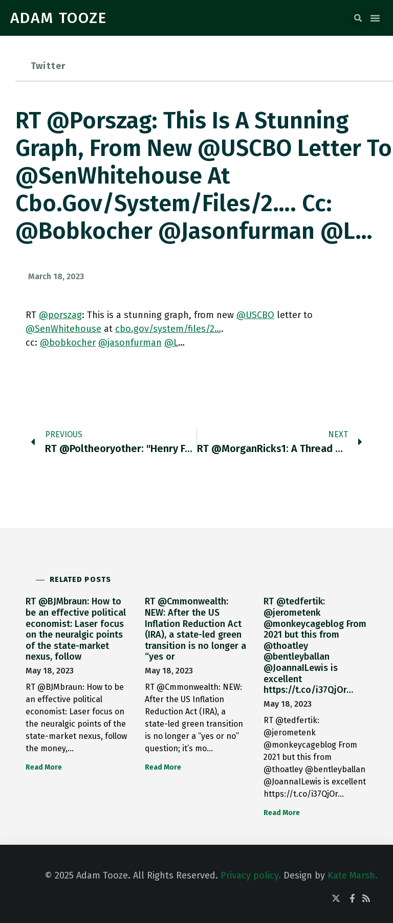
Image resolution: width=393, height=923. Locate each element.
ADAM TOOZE (58, 18)
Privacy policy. (251, 875)
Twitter (48, 66)
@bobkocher (68, 342)
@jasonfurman (130, 342)
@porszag (60, 315)
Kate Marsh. (353, 875)
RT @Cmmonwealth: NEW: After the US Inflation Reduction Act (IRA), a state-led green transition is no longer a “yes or (195, 629)
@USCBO (255, 315)
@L (171, 342)
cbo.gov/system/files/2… (168, 328)
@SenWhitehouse (63, 328)
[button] (358, 18)
